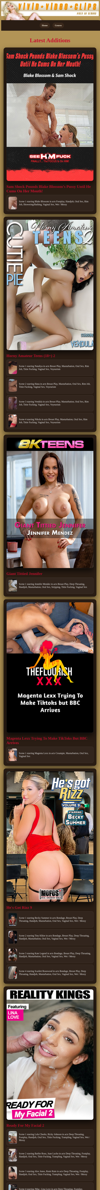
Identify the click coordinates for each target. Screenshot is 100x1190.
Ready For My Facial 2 (25, 1125)
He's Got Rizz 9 (19, 907)
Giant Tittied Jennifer (24, 573)
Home (45, 25)
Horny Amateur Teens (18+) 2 (30, 356)
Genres (58, 25)
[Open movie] (50, 115)
